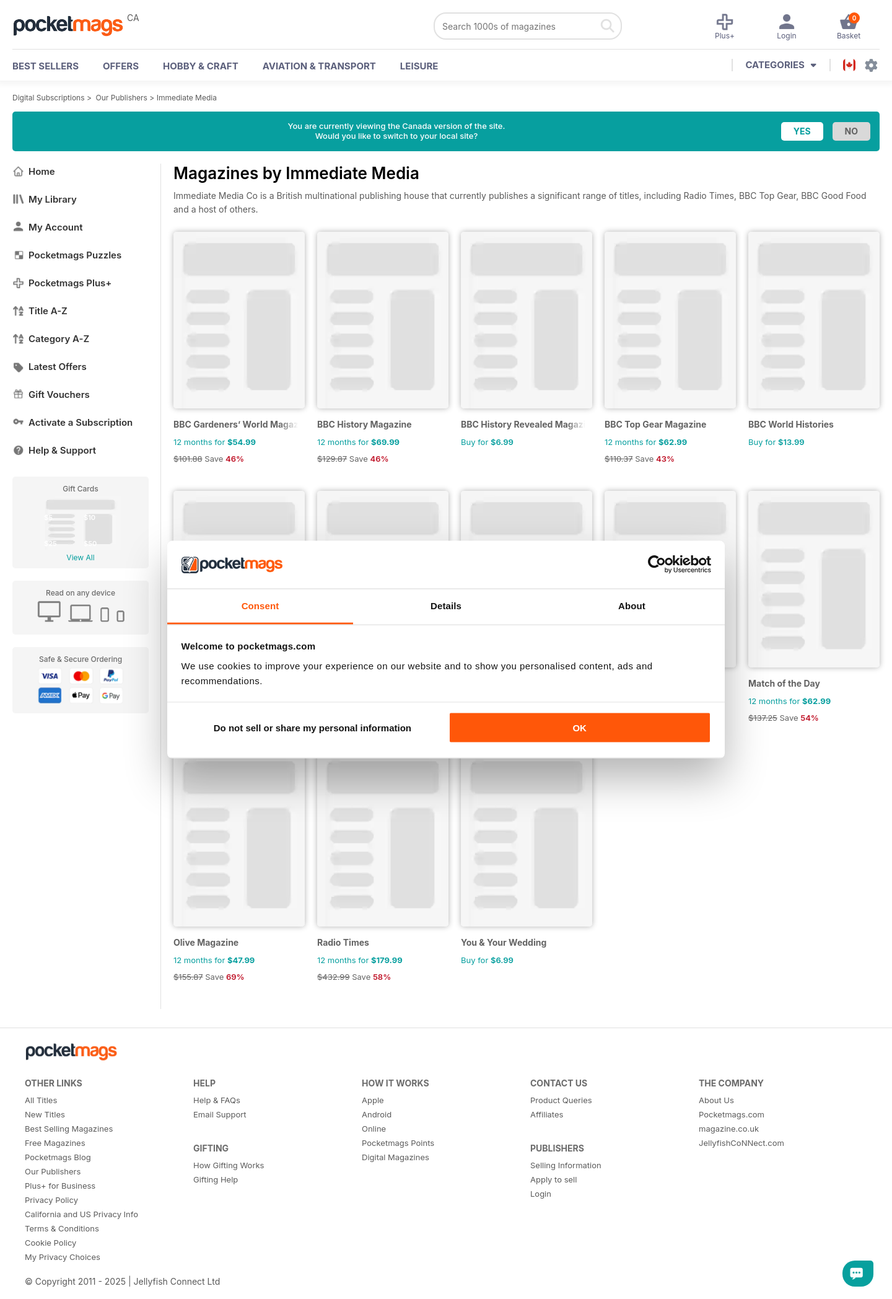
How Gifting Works (228, 1165)
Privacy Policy (51, 1200)
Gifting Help (215, 1179)
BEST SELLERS (45, 66)
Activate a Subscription (72, 422)
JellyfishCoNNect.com (741, 1143)
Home (33, 171)
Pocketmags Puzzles (66, 255)
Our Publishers (121, 97)
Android (376, 1114)
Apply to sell (553, 1179)
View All (80, 557)
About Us (716, 1100)
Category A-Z (50, 339)
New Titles (45, 1114)
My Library (44, 199)
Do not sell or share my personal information (312, 728)
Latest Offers (49, 366)
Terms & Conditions (62, 1228)
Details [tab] (446, 605)
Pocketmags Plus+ (62, 283)
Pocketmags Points (398, 1143)
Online (374, 1129)
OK (579, 728)
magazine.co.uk (729, 1129)
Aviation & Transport (319, 66)
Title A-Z (40, 311)
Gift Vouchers (51, 394)
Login (540, 1194)
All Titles (41, 1100)
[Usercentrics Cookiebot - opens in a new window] (657, 564)
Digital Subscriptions (48, 97)
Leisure (419, 66)
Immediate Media (187, 97)
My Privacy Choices (62, 1257)
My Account (47, 227)
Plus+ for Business (60, 1186)
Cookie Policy (50, 1243)
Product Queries (561, 1100)
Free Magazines (55, 1143)
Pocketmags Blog (58, 1157)
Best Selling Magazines (69, 1129)
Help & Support (54, 450)
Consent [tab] (260, 605)
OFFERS (121, 66)
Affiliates (546, 1114)
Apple (373, 1100)
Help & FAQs (216, 1100)
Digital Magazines (395, 1157)
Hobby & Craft (200, 66)
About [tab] (631, 605)
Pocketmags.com (731, 1114)
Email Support (220, 1114)
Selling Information (565, 1165)
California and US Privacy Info (81, 1214)
